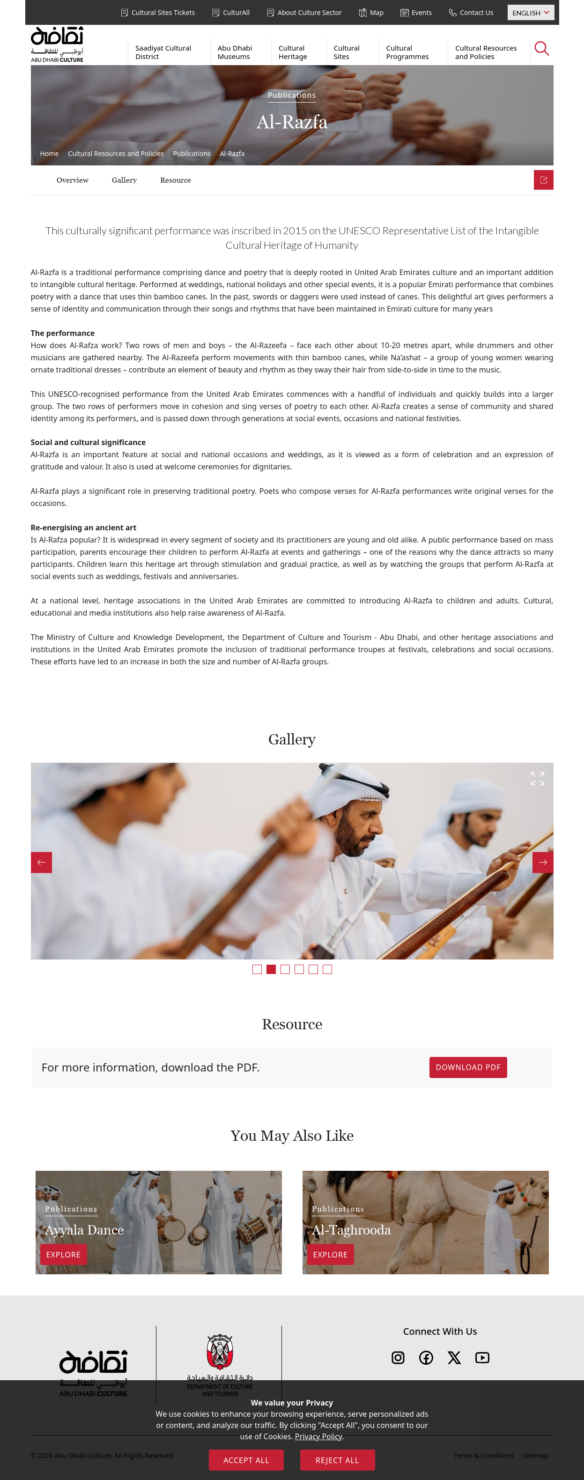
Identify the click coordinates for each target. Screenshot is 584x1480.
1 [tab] (257, 969)
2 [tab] (271, 969)
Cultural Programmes (407, 52)
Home (49, 153)
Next (543, 862)
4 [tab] (299, 969)
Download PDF (468, 1067)
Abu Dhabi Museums (235, 52)
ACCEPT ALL (246, 1460)
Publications (192, 153)
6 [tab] (327, 969)
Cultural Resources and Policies (486, 52)
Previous (41, 862)
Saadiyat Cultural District (163, 52)
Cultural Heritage (293, 52)
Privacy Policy (318, 1436)
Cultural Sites (347, 52)
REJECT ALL (337, 1460)
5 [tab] (313, 969)
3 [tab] (285, 969)
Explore (63, 1254)
